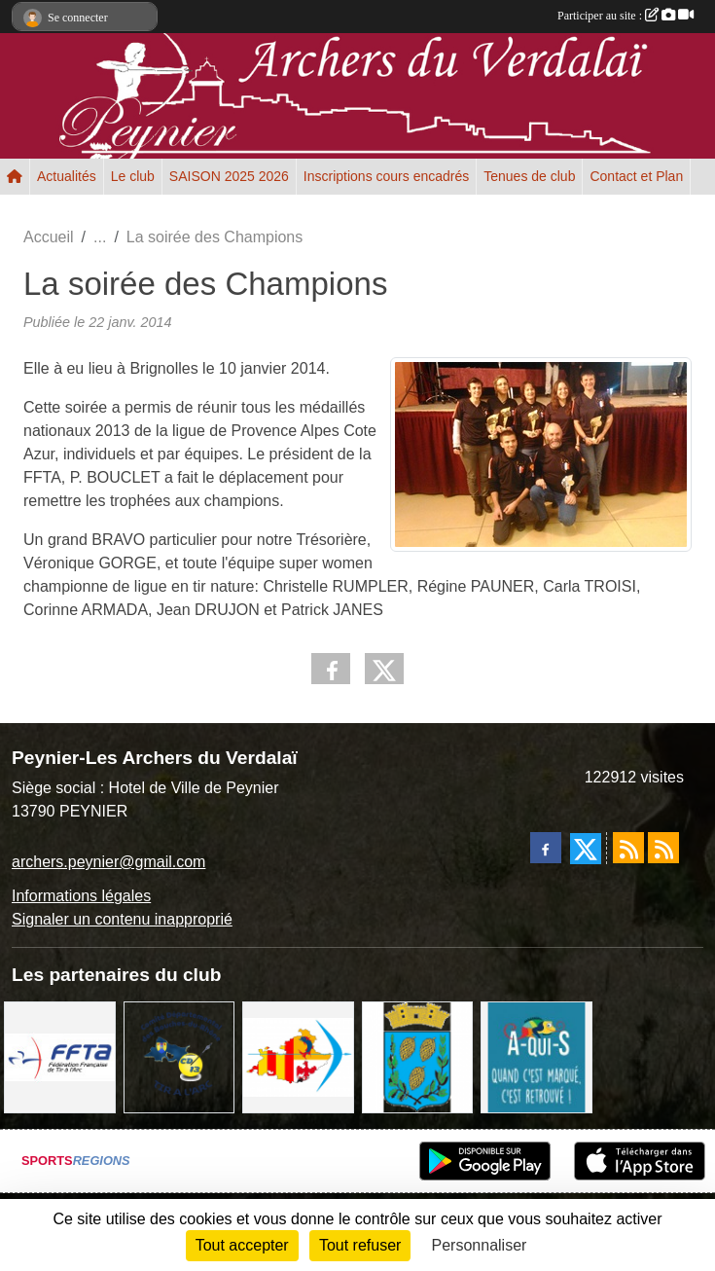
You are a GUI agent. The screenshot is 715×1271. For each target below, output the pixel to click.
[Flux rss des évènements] (663, 847)
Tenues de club (529, 176)
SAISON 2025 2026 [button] (229, 176)
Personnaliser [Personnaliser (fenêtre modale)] (479, 1245)
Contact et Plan (636, 176)
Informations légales (81, 896)
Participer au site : (625, 15)
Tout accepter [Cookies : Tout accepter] (242, 1245)
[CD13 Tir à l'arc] (179, 1056)
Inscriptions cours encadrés (386, 176)
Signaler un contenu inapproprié (122, 919)
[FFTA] (60, 1056)
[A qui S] (536, 1056)
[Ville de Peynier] (418, 1056)
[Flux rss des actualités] (628, 847)
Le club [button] (133, 176)
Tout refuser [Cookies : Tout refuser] (360, 1245)
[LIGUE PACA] (298, 1056)
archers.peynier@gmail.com (108, 861)
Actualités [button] (66, 176)
